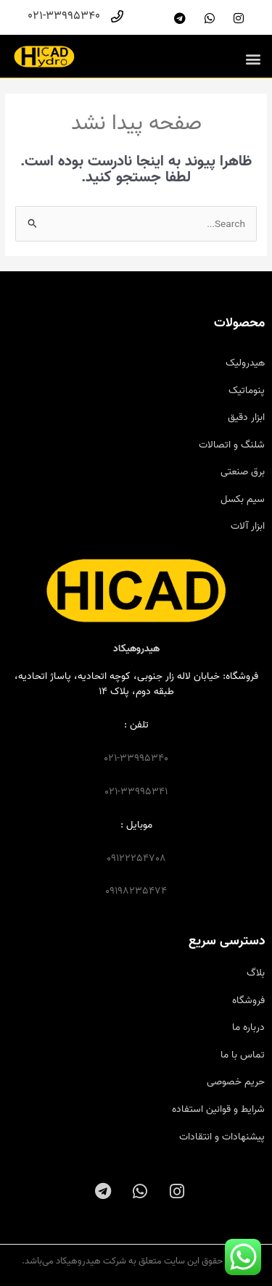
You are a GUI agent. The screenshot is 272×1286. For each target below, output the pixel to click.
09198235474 (136, 891)
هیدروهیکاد (136, 648)
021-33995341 (136, 791)
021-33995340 (136, 758)
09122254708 (136, 858)
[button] (253, 58)
